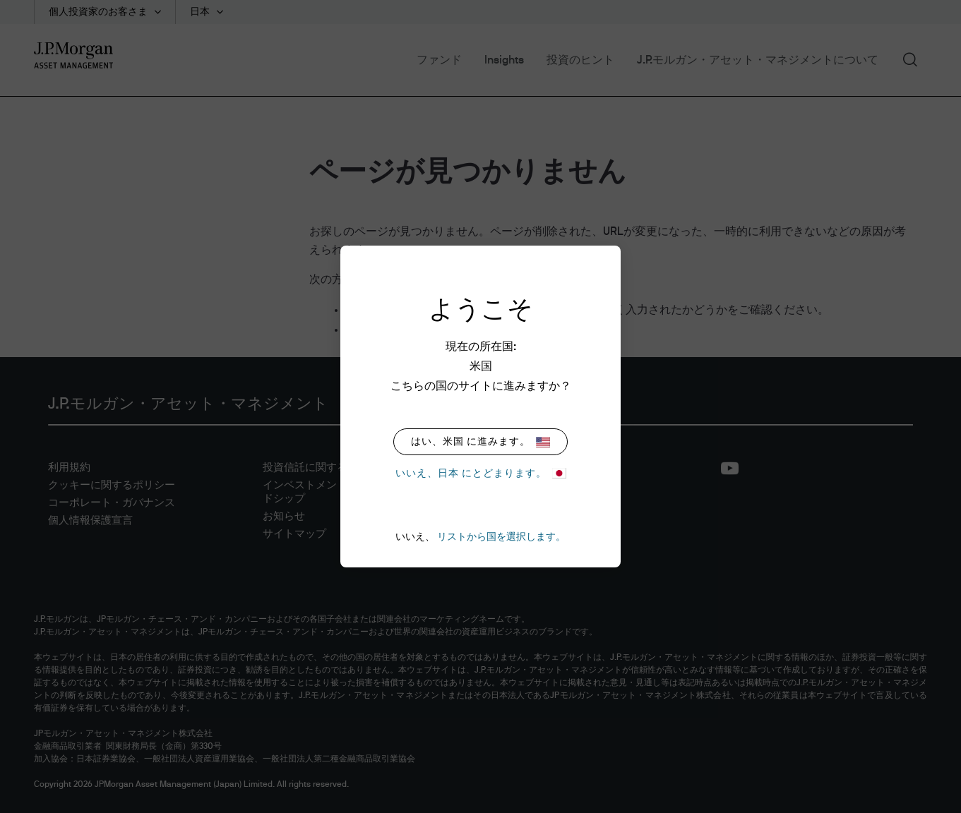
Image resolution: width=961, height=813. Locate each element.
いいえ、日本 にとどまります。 (480, 473)
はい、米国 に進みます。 (480, 442)
